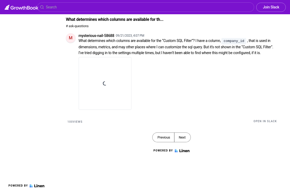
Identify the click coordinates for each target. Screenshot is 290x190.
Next (182, 137)
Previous (164, 137)
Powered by (26, 185)
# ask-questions (77, 26)
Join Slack (271, 7)
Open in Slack (265, 121)
